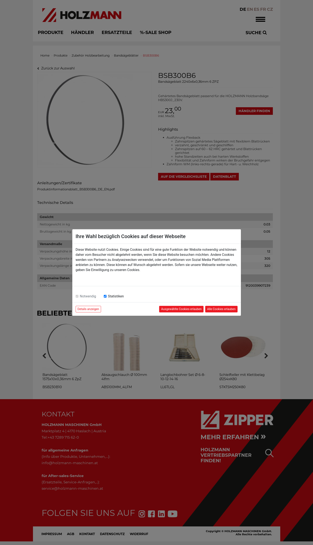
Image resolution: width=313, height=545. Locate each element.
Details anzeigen (88, 309)
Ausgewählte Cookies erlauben (181, 309)
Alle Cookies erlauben (221, 309)
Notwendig (88, 296)
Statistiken (116, 296)
